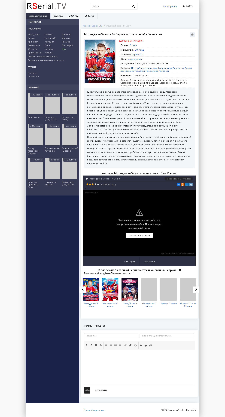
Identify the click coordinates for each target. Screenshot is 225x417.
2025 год (58, 15)
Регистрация (170, 6)
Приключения (34, 52)
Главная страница (38, 15)
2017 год (139, 49)
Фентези (32, 49)
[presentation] (87, 345)
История (49, 49)
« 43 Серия (129, 261)
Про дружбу (152, 70)
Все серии (149, 261)
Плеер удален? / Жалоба (179, 178)
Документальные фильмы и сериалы (46, 60)
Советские (33, 76)
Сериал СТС (138, 54)
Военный (66, 34)
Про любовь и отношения (144, 68)
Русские (32, 73)
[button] (86, 345)
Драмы (31, 38)
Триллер (66, 41)
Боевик (48, 34)
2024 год (74, 15)
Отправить (101, 390)
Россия (133, 45)
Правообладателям (94, 410)
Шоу (64, 49)
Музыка (48, 52)
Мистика (66, 38)
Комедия (49, 41)
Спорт (48, 45)
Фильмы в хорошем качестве (42, 56)
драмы (131, 59)
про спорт (164, 70)
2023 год (89, 15)
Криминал (33, 41)
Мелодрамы (34, 34)
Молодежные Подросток (171, 68)
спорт (139, 59)
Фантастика (34, 45)
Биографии (67, 45)
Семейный (50, 38)
